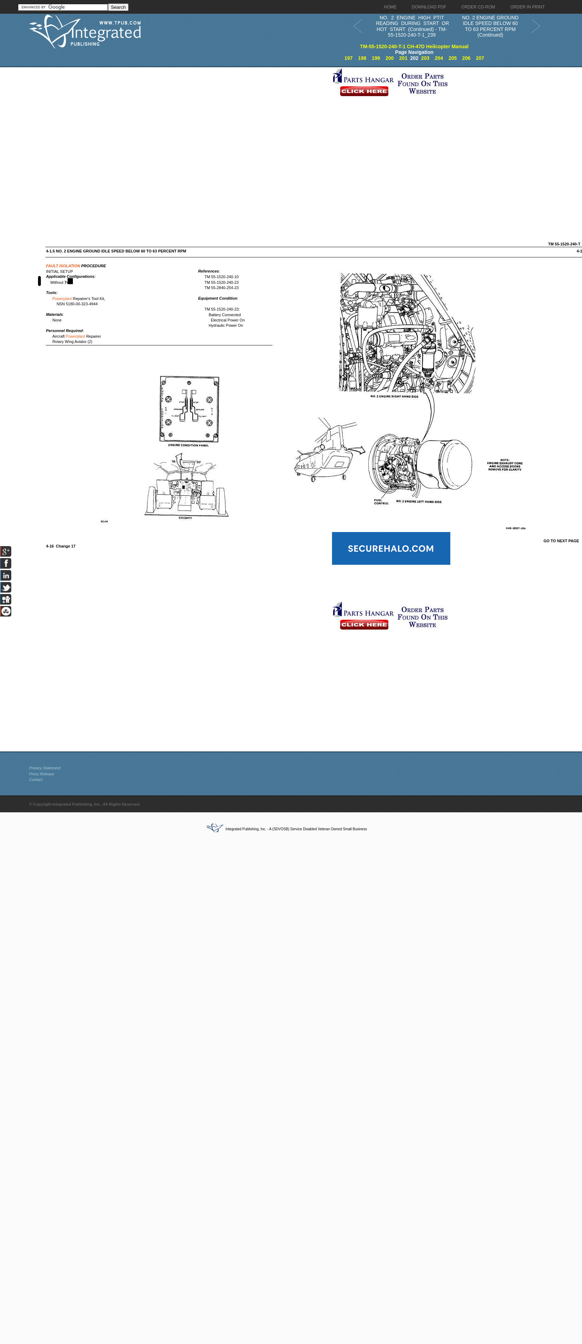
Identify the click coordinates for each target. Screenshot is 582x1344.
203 (425, 58)
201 (403, 58)
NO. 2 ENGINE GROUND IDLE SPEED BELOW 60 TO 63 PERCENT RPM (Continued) (490, 26)
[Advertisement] (96, 140)
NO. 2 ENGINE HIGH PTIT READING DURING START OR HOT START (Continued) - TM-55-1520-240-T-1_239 (412, 26)
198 (362, 58)
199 (376, 58)
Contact (36, 779)
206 (466, 58)
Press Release (42, 774)
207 (480, 58)
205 (453, 58)
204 (439, 58)
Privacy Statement (45, 768)
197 (348, 58)
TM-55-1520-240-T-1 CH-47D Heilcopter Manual (414, 46)
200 (390, 58)
